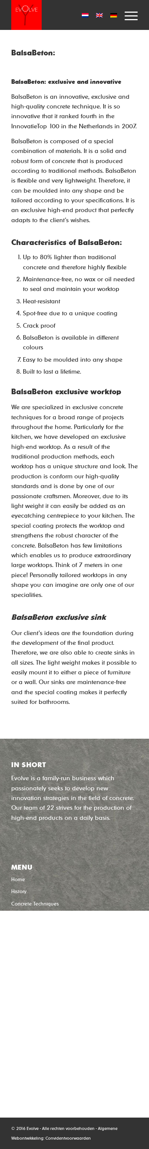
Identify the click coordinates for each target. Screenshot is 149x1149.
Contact (20, 940)
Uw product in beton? (35, 916)
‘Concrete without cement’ (51, 965)
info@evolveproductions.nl (47, 1077)
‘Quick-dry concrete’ (43, 978)
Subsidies (22, 952)
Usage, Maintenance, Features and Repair (59, 928)
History (18, 891)
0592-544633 (31, 1068)
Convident (55, 1138)
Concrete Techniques (35, 904)
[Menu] (127, 15)
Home (18, 879)
